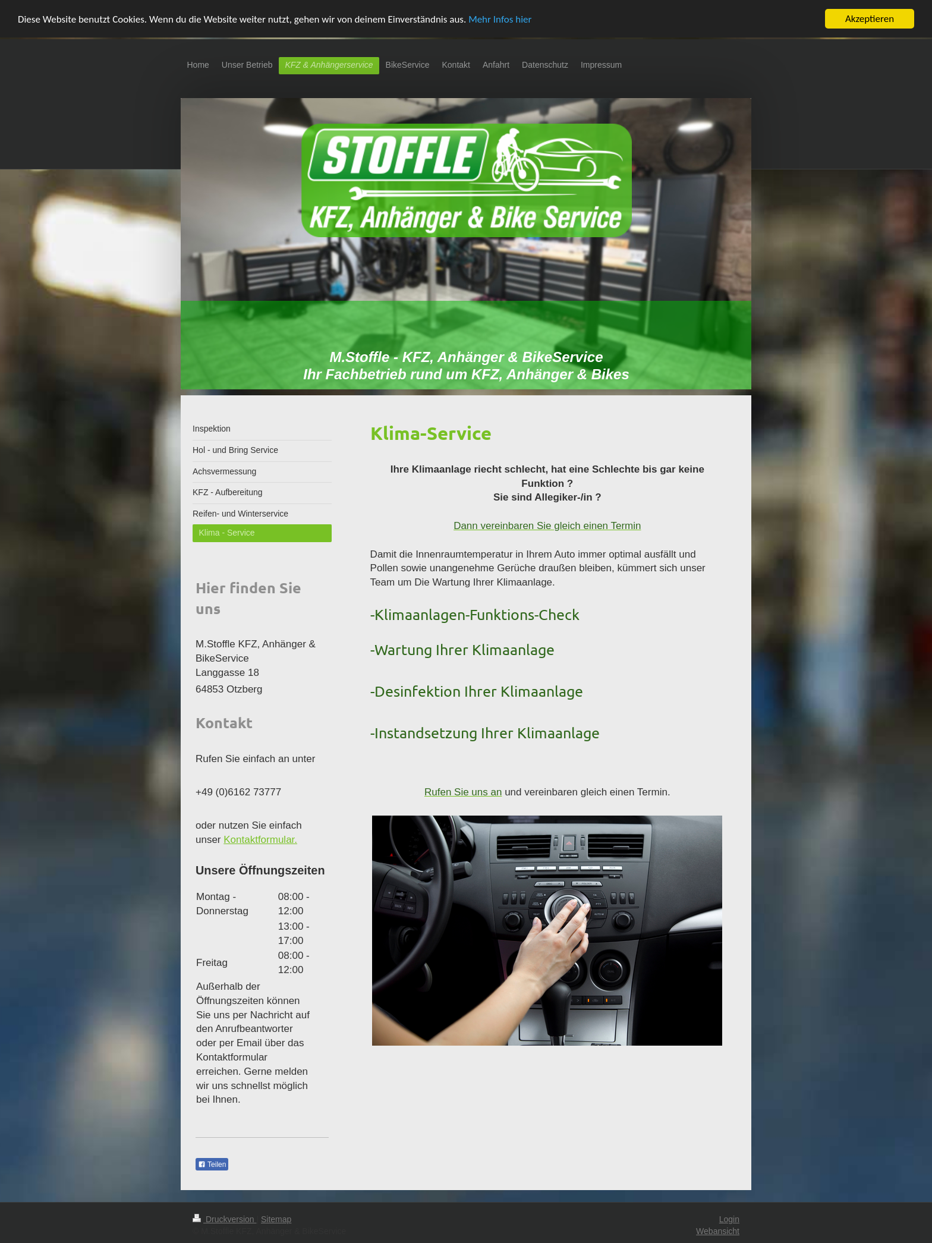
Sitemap (276, 1219)
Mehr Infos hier (499, 19)
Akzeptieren (869, 18)
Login (729, 1219)
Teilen (212, 1164)
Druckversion (224, 1219)
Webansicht (717, 1231)
